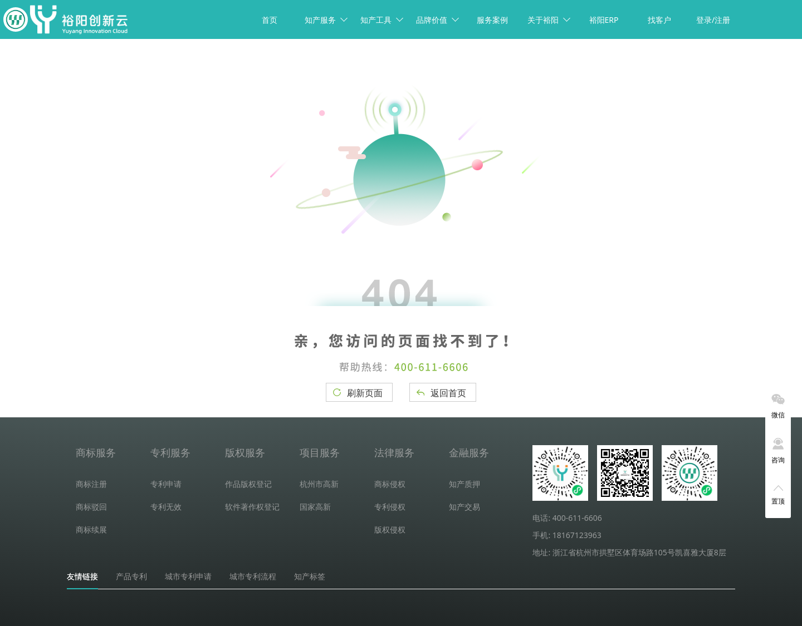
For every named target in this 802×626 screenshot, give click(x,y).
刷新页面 (365, 393)
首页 (269, 19)
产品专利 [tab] (131, 576)
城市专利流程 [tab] (252, 576)
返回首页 (448, 393)
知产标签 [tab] (309, 576)
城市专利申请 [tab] (188, 576)
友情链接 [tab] (82, 576)
